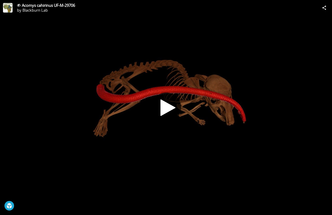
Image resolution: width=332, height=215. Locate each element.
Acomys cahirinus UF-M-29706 (48, 5)
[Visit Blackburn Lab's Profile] (8, 8)
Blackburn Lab (35, 10)
